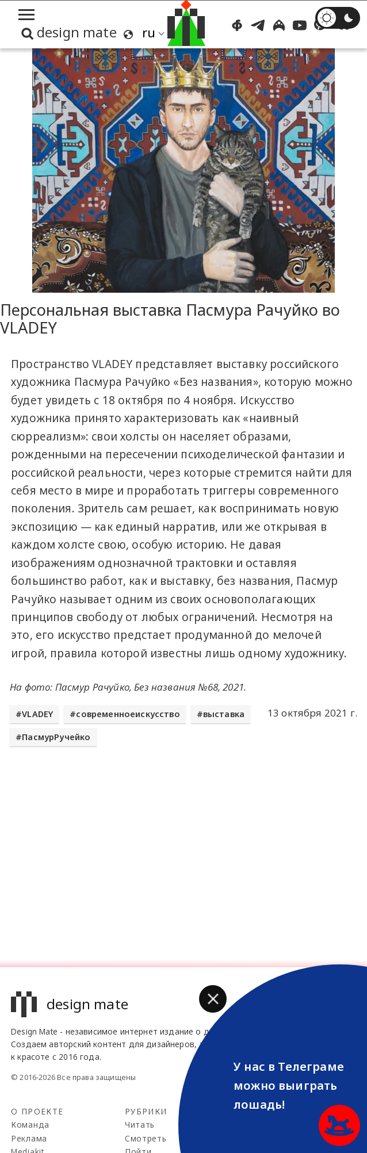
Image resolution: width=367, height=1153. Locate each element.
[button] (213, 999)
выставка (223, 713)
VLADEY (37, 713)
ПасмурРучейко (56, 736)
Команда (30, 1124)
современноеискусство (127, 713)
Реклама (29, 1138)
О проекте (37, 1111)
